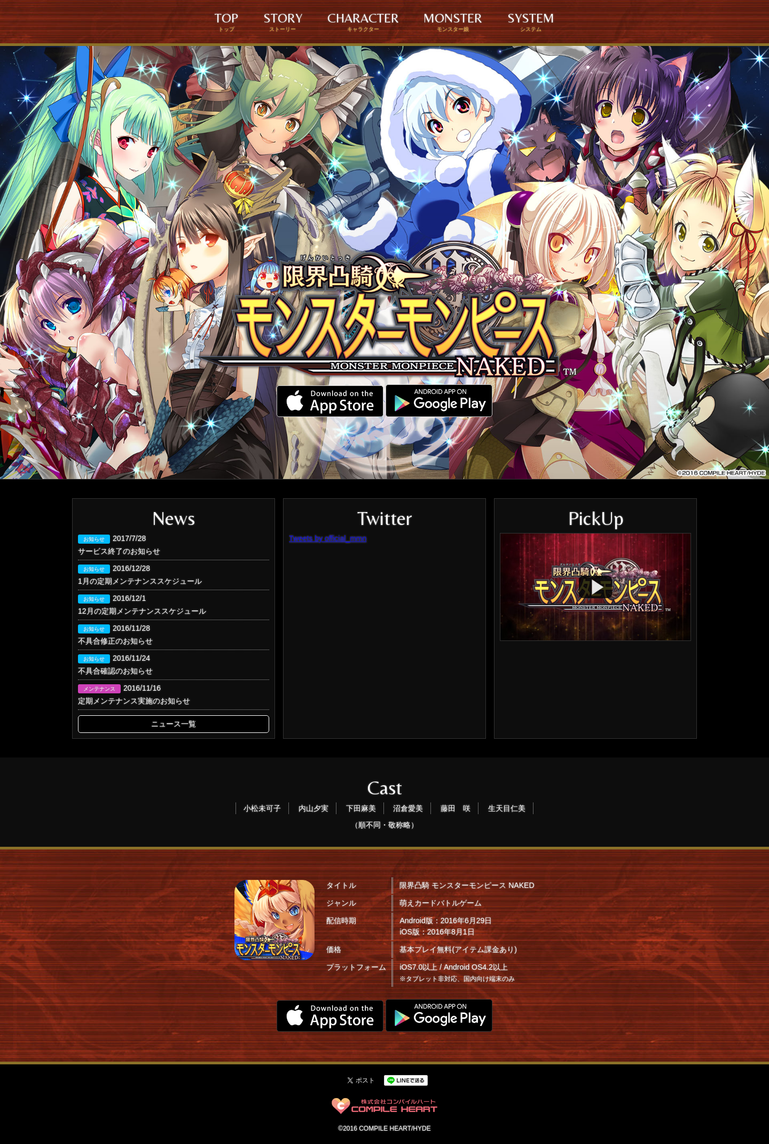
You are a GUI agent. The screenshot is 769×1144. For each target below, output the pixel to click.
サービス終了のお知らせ (119, 551)
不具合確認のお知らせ (115, 671)
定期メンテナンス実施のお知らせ (134, 701)
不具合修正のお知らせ (115, 641)
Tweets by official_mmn (327, 538)
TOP (226, 22)
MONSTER (452, 22)
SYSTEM (530, 22)
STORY (282, 22)
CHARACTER (363, 22)
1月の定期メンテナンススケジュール (140, 581)
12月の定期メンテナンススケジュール (142, 611)
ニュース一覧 (173, 724)
